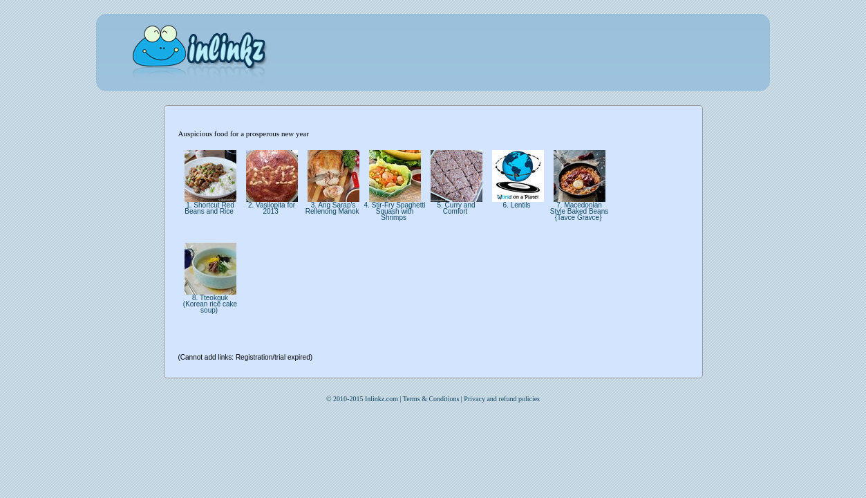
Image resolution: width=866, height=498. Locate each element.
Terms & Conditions (431, 399)
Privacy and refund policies (502, 399)
